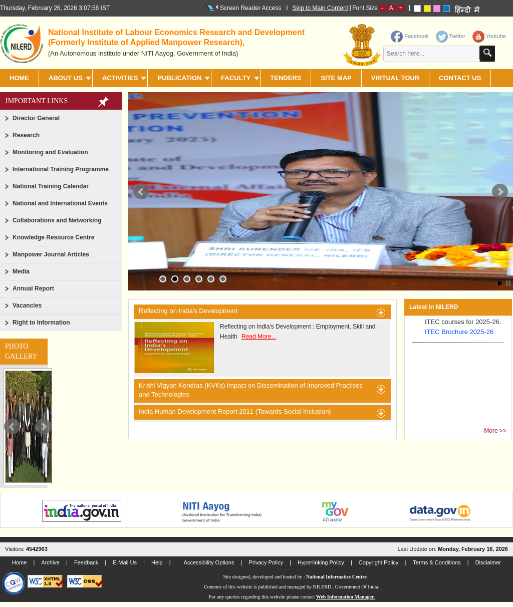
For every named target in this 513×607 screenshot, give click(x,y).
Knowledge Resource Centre (53, 237)
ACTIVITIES (120, 78)
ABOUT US (66, 78)
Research (26, 135)
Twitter (450, 36)
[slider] (28, 426)
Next (44, 427)
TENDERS (285, 78)
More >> (495, 430)
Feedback (86, 562)
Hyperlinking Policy (321, 562)
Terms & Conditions (436, 562)
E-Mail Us (125, 562)
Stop (508, 283)
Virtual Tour (395, 78)
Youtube (489, 36)
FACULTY (235, 78)
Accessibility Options (209, 562)
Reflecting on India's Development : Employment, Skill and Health (254, 348)
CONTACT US (460, 78)
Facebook (409, 36)
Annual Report (33, 288)
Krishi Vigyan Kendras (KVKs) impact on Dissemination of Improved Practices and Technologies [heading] (262, 390)
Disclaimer (488, 562)
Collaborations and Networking (57, 220)
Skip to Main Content (320, 8)
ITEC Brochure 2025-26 (459, 336)
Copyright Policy (378, 562)
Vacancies (27, 305)
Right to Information (41, 322)
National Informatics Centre (336, 576)
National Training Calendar (51, 186)
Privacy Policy (265, 562)
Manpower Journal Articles (51, 254)
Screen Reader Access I (251, 8)
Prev (12, 427)
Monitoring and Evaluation (50, 152)
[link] (452, 34)
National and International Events (60, 203)
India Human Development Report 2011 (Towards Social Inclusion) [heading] (262, 413)
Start (500, 283)
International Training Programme (61, 169)
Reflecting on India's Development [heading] (262, 312)
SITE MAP (336, 78)
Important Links (37, 101)
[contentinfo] (428, 46)
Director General (36, 118)
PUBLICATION (179, 78)
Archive (50, 562)
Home (19, 78)
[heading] (181, 42)
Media (21, 271)
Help (157, 562)
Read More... (258, 336)
